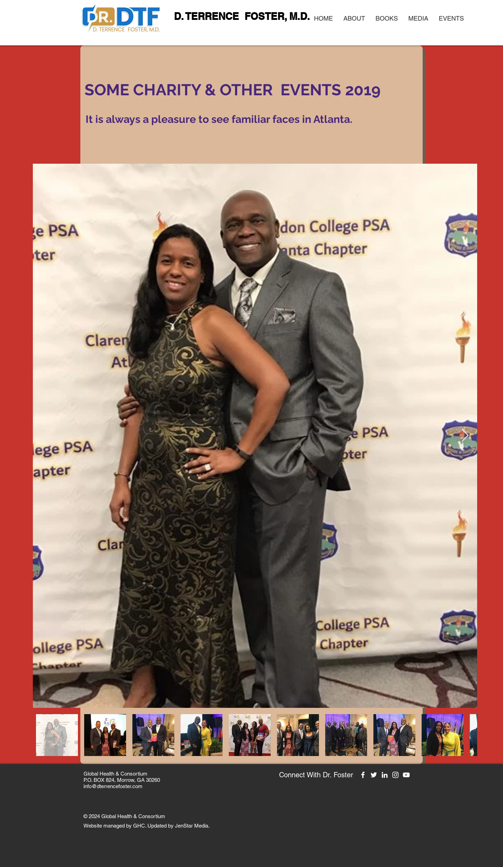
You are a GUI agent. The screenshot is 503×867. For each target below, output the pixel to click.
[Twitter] (374, 775)
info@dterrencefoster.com (113, 786)
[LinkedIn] (384, 775)
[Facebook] (363, 775)
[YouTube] (406, 775)
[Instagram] (395, 775)
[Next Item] (465, 436)
